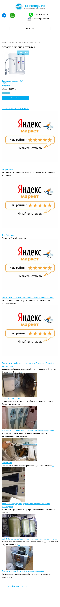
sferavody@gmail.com (40, 18)
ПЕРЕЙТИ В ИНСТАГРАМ (17, 586)
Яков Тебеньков (8, 235)
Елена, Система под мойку (12, 398)
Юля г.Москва (7, 463)
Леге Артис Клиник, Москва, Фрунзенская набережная (23, 571)
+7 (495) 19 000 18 (41, 14)
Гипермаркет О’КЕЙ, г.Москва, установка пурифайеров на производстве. (30, 430)
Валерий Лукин (7, 169)
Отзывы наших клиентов (15, 108)
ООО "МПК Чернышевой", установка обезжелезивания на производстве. (30, 539)
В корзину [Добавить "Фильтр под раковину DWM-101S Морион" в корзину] (15, 98)
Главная (4, 42)
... (12, 175)
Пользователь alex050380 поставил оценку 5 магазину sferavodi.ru (28, 297)
